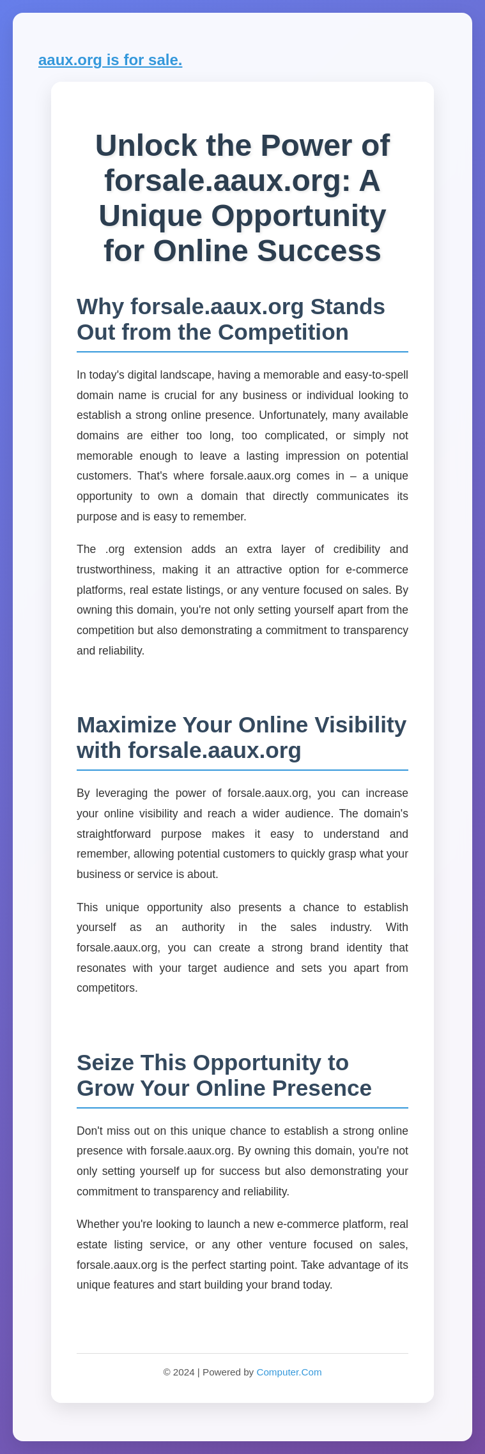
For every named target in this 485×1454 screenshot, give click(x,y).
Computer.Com (288, 1372)
